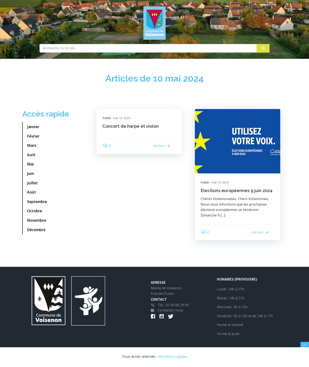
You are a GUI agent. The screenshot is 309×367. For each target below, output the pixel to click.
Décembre (36, 230)
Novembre (36, 220)
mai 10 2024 (122, 119)
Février (33, 136)
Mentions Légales (172, 357)
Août (31, 192)
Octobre (34, 211)
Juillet (32, 183)
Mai (30, 164)
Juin (30, 174)
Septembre (37, 202)
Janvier (33, 127)
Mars (31, 146)
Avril (31, 155)
